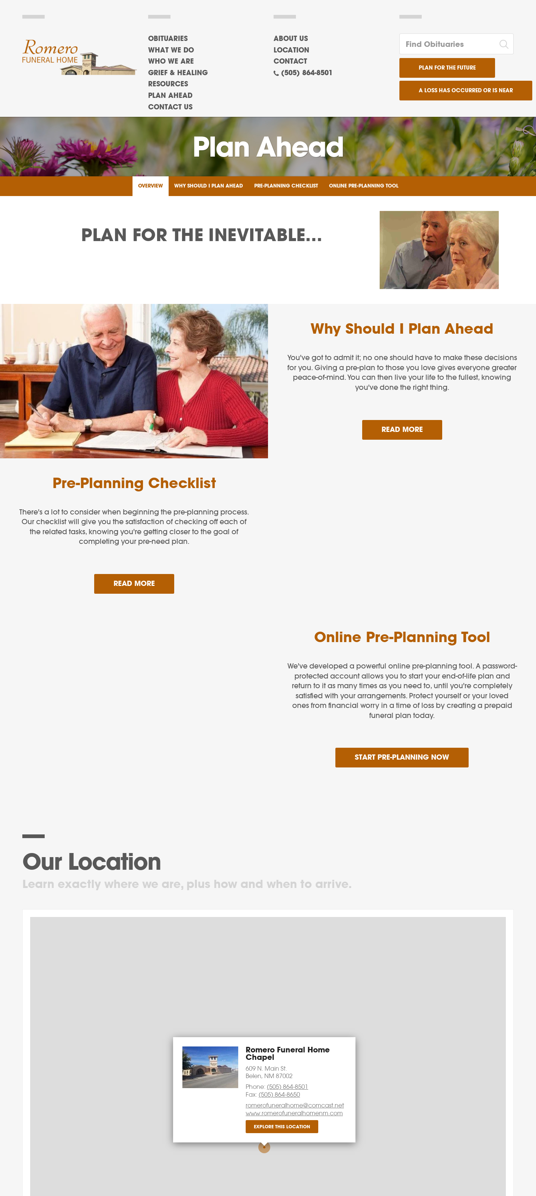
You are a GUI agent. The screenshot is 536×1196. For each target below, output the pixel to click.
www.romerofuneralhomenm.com (294, 1113)
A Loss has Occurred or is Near (466, 90)
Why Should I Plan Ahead (208, 186)
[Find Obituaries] (447, 43)
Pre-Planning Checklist (286, 186)
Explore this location (282, 1127)
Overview (150, 186)
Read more (412, 426)
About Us (291, 39)
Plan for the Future (447, 68)
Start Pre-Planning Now (402, 757)
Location (291, 50)
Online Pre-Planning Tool (363, 186)
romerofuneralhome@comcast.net (295, 1105)
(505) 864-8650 (279, 1094)
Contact (290, 61)
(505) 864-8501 (307, 73)
